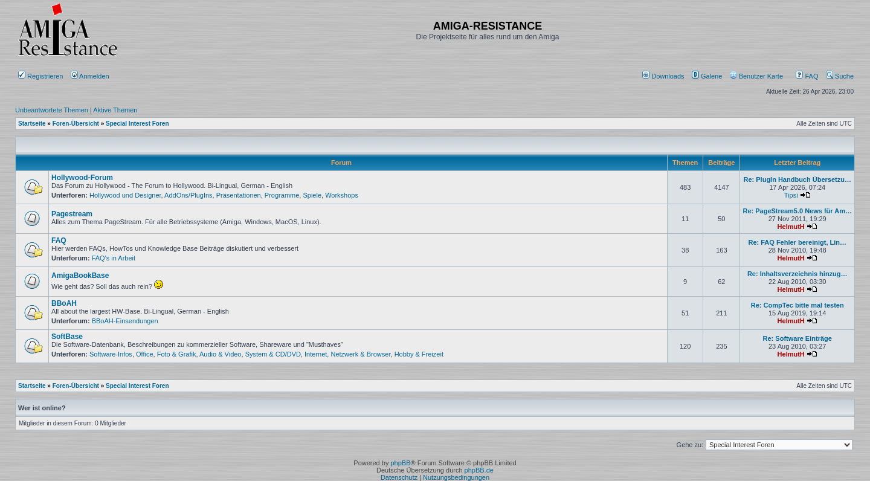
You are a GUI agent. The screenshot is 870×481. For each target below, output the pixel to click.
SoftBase (67, 336)
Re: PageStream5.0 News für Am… (797, 211)
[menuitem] (664, 76)
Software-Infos (110, 354)
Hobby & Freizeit (419, 354)
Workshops (341, 195)
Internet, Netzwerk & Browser (347, 354)
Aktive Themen (115, 110)
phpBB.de (479, 470)
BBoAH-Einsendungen (125, 320)
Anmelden (91, 76)
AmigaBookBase (80, 275)
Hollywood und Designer (125, 195)
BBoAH (64, 303)
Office (144, 354)
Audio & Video (220, 354)
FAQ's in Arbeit (113, 258)
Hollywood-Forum (82, 177)
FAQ (807, 76)
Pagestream (71, 214)
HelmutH (791, 226)
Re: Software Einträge (797, 338)
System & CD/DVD (273, 354)
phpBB (400, 462)
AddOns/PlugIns (188, 195)
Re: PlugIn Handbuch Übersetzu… (797, 179)
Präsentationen (238, 195)
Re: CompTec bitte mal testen (797, 305)
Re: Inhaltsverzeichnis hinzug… (797, 273)
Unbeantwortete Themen (51, 110)
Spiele (312, 195)
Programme (282, 195)
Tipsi (791, 195)
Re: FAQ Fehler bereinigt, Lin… (797, 242)
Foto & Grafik (176, 354)
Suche (840, 76)
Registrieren (40, 76)
